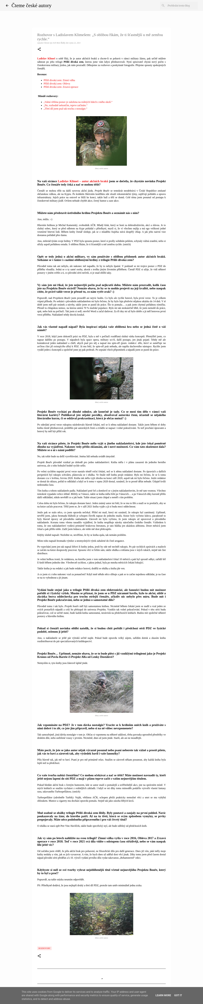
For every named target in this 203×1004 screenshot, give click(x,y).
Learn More (163, 995)
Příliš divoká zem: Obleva (57, 83)
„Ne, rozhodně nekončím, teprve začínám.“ (66, 105)
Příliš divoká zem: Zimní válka (59, 80)
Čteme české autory (32, 5)
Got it (178, 995)
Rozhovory (44, 948)
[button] (39, 49)
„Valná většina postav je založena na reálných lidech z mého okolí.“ (78, 102)
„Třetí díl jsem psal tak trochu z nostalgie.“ (65, 108)
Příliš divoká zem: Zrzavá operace (61, 87)
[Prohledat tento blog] (181, 5)
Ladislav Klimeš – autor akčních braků (83, 181)
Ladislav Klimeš (46, 58)
